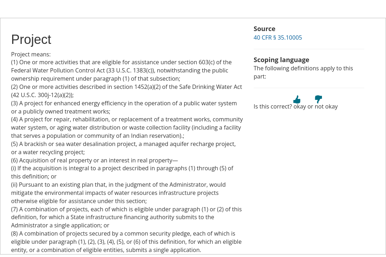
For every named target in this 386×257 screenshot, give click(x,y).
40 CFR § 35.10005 (278, 37)
